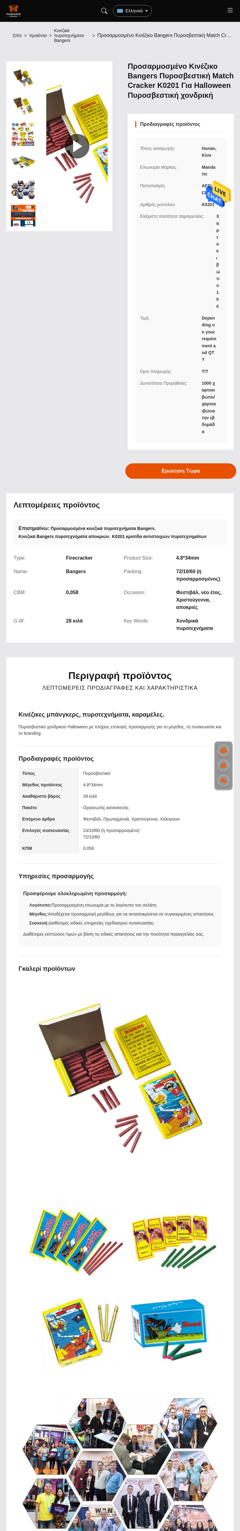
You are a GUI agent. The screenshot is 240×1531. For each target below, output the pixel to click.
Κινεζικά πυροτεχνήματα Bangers (69, 35)
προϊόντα (38, 35)
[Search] (104, 11)
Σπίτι (17, 35)
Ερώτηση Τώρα (181, 471)
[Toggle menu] (230, 10)
